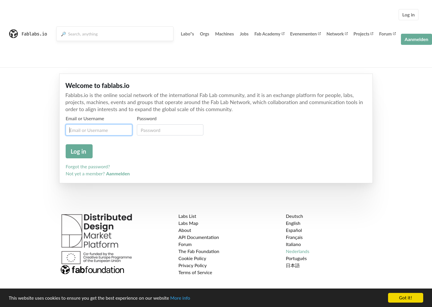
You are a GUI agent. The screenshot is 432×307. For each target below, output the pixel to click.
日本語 (293, 265)
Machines (224, 33)
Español (294, 230)
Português (296, 258)
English (293, 223)
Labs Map (188, 223)
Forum (387, 33)
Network (337, 33)
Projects (363, 33)
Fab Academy (269, 33)
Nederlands (297, 251)
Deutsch (294, 216)
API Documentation (198, 237)
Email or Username (85, 118)
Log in (408, 14)
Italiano (293, 244)
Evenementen (305, 33)
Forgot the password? (88, 166)
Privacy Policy (192, 265)
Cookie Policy (192, 258)
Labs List (187, 216)
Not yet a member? (98, 173)
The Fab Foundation (199, 251)
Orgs (204, 33)
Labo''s (187, 33)
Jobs (244, 33)
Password (147, 118)
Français (294, 237)
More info (180, 298)
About (184, 230)
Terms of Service (195, 272)
